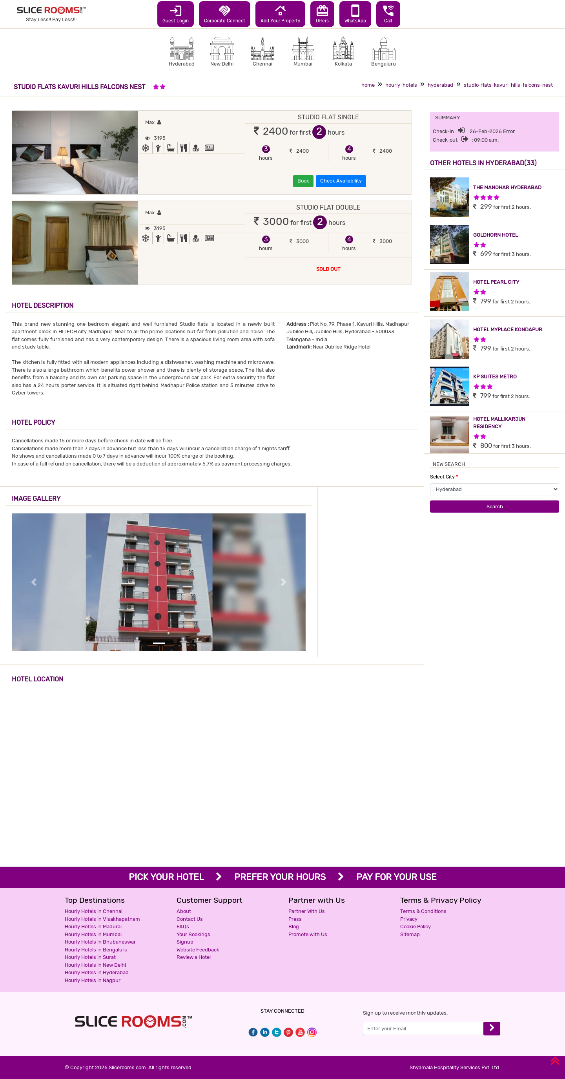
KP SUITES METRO (495, 377)
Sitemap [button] (410, 934)
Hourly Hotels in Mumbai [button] (93, 934)
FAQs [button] (183, 926)
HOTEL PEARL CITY (496, 282)
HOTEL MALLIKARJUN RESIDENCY (499, 423)
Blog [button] (293, 926)
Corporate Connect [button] (224, 14)
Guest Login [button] (175, 14)
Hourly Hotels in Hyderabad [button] (97, 972)
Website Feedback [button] (198, 950)
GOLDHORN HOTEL (495, 235)
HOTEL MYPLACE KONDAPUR (507, 329)
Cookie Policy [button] (415, 926)
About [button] (184, 911)
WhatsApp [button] (355, 14)
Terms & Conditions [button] (423, 911)
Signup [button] (185, 942)
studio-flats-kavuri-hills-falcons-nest (508, 85)
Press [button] (295, 919)
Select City (444, 477)
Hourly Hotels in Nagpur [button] (92, 980)
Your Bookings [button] (193, 934)
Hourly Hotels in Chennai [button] (93, 911)
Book (303, 181)
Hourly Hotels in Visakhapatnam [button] (102, 919)
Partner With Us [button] (306, 911)
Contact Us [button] (190, 919)
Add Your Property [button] (280, 14)
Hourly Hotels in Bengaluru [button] (96, 950)
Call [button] (388, 14)
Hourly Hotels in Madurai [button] (93, 926)
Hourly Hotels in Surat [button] (90, 957)
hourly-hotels (401, 85)
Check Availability (341, 181)
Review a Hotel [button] (194, 957)
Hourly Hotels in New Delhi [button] (95, 965)
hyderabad (440, 85)
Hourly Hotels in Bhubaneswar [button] (100, 942)
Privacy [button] (408, 919)
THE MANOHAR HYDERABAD (507, 187)
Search (495, 506)
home (368, 85)
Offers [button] (322, 14)
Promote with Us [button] (307, 934)
